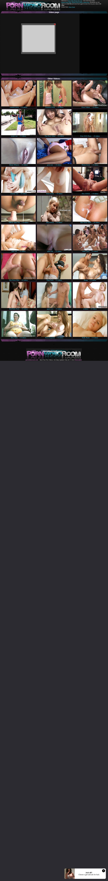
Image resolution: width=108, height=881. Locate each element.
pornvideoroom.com (32, 360)
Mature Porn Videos (77, 2)
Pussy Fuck (72, 7)
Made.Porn (86, 2)
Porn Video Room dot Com (75, 0)
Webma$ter (78, 360)
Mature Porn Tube (66, 2)
